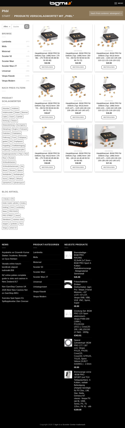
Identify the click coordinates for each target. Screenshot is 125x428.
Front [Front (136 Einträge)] (14, 137)
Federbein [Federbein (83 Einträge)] (6, 133)
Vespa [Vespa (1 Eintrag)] (5, 228)
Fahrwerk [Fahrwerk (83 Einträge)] (23, 129)
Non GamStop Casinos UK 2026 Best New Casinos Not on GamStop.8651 (14, 290)
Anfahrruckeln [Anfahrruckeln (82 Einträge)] (8, 112)
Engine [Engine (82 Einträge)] (15, 129)
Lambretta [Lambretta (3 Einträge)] (20, 207)
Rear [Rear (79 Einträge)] (4, 158)
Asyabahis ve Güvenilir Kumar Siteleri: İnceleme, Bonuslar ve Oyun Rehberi (15, 255)
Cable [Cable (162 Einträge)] (5, 117)
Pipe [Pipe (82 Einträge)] (20, 154)
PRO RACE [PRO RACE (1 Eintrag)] (13, 211)
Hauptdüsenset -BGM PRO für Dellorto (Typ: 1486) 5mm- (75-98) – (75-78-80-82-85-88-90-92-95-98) (47, 56)
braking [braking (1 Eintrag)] (5, 207)
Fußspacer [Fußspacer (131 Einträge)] (22, 137)
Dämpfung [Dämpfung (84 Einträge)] (6, 129)
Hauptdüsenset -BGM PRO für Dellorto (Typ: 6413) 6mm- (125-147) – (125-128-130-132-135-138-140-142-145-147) (78, 106)
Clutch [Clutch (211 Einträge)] (11, 117)
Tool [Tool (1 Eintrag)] (21, 224)
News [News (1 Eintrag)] (5, 211)
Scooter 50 (7, 56)
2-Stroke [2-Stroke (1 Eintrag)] (6, 199)
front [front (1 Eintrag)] (12, 207)
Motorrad (6, 51)
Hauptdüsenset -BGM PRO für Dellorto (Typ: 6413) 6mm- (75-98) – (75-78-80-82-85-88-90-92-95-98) (47, 156)
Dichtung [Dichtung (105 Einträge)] (6, 121)
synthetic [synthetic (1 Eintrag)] (14, 224)
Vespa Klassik (8, 76)
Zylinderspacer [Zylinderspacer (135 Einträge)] (18, 183)
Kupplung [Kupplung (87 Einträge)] (6, 150)
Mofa (4, 46)
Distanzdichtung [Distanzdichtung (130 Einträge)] (8, 125)
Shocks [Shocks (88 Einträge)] (12, 170)
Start (6, 16)
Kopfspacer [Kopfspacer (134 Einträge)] (18, 141)
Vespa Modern (8, 81)
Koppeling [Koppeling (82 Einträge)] (6, 146)
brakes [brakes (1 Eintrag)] (23, 203)
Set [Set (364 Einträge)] (22, 166)
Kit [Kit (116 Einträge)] (11, 141)
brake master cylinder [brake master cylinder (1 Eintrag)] (10, 203)
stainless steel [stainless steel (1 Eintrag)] (18, 219)
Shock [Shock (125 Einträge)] (5, 170)
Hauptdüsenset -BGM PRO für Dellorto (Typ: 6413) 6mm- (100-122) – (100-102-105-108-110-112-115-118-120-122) (109, 56)
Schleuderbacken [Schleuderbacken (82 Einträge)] (9, 162)
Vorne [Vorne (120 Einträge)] (5, 179)
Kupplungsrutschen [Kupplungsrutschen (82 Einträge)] (10, 154)
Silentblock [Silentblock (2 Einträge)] (7, 219)
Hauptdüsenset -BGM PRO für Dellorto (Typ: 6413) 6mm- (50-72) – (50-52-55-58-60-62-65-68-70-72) (47, 106)
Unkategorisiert (40, 287)
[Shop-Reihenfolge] (106, 13)
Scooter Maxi (8, 61)
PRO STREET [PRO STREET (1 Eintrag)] (8, 215)
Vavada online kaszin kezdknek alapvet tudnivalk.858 (11, 267)
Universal (6, 71)
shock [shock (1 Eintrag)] (18, 215)
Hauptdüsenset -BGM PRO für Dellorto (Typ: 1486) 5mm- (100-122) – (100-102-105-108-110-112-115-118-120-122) (109, 106)
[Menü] (118, 3)
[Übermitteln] (26, 26)
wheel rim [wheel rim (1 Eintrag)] (13, 228)
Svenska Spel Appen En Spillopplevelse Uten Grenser (15, 299)
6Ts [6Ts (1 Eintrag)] (12, 199)
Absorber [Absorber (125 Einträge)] (6, 108)
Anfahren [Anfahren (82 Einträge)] (15, 108)
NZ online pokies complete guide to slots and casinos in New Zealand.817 (15, 278)
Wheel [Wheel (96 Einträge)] (11, 179)
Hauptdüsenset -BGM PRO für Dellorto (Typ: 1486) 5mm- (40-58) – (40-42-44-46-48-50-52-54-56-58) (78, 156)
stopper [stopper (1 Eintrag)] (5, 224)
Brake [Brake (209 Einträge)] (17, 112)
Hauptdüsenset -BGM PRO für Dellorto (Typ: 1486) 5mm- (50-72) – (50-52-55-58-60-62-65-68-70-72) (78, 56)
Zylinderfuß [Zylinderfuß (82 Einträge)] (7, 183)
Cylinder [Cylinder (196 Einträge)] (20, 117)
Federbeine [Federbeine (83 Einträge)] (17, 133)
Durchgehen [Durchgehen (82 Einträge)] (21, 125)
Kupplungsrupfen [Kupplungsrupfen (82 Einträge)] (18, 150)
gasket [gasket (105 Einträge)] (5, 141)
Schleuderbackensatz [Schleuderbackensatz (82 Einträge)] (10, 166)
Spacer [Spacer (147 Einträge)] (20, 170)
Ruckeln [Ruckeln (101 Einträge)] (12, 158)
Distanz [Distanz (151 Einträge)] (14, 121)
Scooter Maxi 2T (9, 66)
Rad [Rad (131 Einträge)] (26, 154)
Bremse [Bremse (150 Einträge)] (25, 112)
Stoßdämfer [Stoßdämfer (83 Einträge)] (7, 174)
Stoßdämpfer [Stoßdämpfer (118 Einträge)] (18, 174)
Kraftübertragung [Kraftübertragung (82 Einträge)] (18, 146)
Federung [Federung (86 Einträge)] (6, 137)
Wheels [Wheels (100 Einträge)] (19, 179)
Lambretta (6, 41)
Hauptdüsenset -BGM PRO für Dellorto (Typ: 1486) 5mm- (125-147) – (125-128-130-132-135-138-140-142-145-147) (109, 156)
